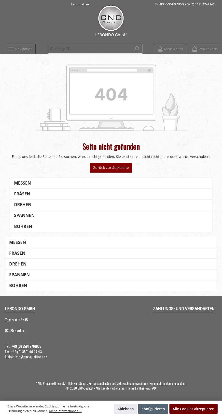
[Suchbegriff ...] (89, 49)
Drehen (22, 204)
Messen (22, 183)
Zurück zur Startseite (111, 167)
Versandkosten (102, 383)
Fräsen (22, 194)
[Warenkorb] (204, 49)
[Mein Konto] (170, 49)
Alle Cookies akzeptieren (193, 408)
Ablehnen (125, 408)
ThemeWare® (147, 388)
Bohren (23, 226)
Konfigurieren (153, 408)
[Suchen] (136, 49)
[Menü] (20, 49)
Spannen (24, 215)
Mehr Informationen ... (65, 411)
